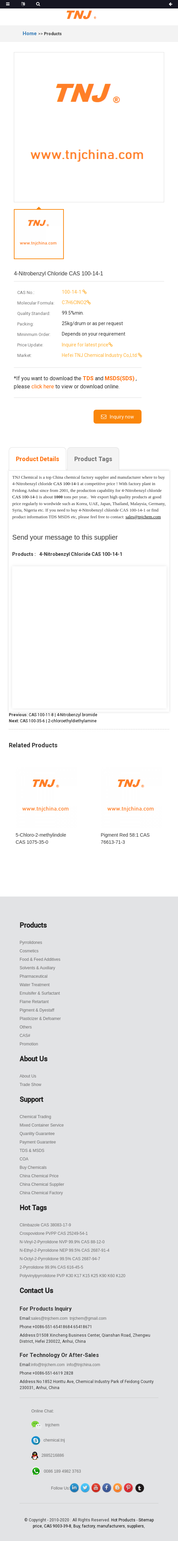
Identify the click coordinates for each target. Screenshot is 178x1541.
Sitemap (146, 1520)
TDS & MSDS (32, 1150)
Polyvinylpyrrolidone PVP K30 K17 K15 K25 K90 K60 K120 (72, 1275)
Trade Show (30, 1084)
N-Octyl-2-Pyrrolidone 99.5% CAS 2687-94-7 (60, 1258)
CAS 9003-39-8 (57, 1526)
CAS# (25, 1035)
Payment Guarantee (38, 1142)
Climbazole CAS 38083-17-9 (45, 1225)
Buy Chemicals (33, 1167)
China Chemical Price (39, 1176)
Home (30, 33)
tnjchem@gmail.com (88, 1318)
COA (24, 1159)
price (37, 1526)
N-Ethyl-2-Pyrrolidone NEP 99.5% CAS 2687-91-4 (64, 1250)
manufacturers (111, 1526)
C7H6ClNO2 (51, 302)
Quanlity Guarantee (37, 1133)
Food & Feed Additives (40, 959)
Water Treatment (35, 984)
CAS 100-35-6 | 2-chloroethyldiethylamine (58, 721)
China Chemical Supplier (42, 1184)
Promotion (29, 1044)
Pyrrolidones (31, 942)
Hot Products (123, 1520)
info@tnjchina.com (83, 1364)
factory (88, 1526)
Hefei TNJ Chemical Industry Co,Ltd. (77, 355)
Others (26, 1027)
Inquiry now (122, 417)
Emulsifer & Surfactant (40, 993)
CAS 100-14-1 (66, 483)
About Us (28, 1076)
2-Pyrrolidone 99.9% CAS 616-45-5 (51, 1267)
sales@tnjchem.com (49, 1318)
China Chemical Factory (41, 1193)
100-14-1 (49, 292)
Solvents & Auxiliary (37, 968)
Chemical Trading (35, 1116)
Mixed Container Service (42, 1125)
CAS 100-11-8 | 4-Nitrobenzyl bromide (63, 714)
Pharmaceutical (34, 976)
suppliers (135, 1526)
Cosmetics (29, 951)
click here (42, 386)
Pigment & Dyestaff (37, 1010)
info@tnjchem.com (48, 1364)
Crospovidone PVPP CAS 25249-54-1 (54, 1233)
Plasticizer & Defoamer (40, 1018)
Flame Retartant (34, 1001)
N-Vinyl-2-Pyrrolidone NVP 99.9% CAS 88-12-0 (62, 1242)
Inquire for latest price (62, 344)
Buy (76, 1526)
